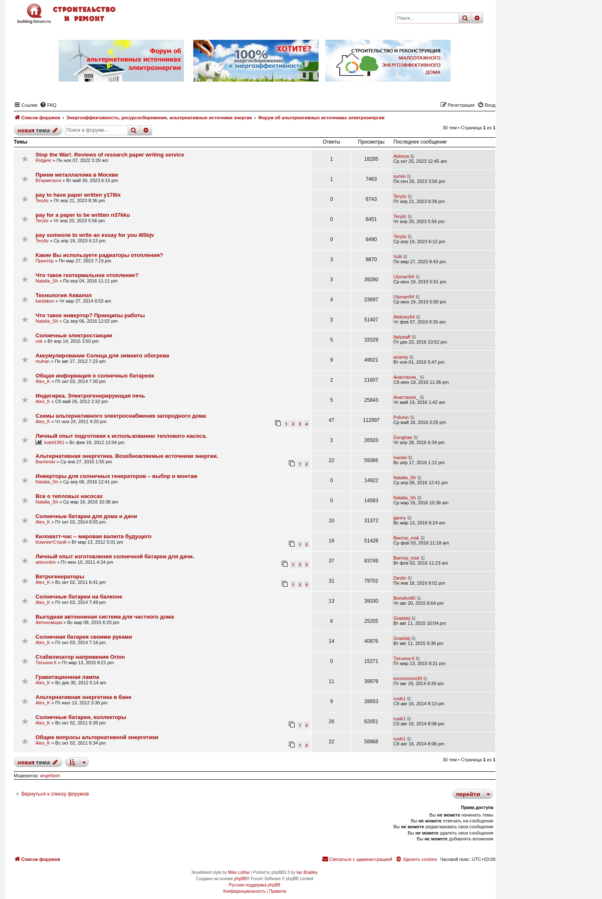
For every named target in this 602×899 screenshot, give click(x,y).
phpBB (240, 878)
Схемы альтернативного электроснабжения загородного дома (121, 416)
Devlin (399, 577)
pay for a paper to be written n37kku (83, 215)
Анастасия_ (405, 377)
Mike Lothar (239, 872)
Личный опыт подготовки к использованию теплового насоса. (121, 436)
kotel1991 (54, 442)
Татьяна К (46, 662)
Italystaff (402, 336)
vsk (39, 341)
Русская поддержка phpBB (254, 885)
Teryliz (42, 200)
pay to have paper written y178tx (78, 195)
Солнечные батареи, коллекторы (81, 717)
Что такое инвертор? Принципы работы (90, 315)
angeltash (50, 775)
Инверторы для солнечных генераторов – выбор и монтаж (116, 476)
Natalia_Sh (47, 280)
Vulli (397, 256)
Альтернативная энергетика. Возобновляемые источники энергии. (127, 456)
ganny (399, 517)
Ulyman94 (403, 276)
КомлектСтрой (51, 542)
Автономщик (49, 622)
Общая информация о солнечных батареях (95, 375)
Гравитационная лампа (67, 677)
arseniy (400, 357)
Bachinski (45, 461)
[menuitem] (48, 105)
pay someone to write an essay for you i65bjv (95, 235)
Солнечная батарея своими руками (84, 637)
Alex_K (43, 381)
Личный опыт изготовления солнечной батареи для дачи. (115, 556)
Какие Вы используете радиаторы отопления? (99, 255)
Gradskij (401, 618)
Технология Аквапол (64, 295)
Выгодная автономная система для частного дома (105, 617)
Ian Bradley (307, 872)
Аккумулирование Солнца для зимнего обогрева (102, 355)
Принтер (45, 260)
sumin (399, 176)
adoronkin (46, 562)
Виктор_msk (406, 537)
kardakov (45, 300)
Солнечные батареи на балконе (79, 596)
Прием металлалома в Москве (77, 175)
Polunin (401, 417)
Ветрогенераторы (60, 576)
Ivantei (400, 457)
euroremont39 (407, 678)
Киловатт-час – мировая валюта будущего (93, 536)
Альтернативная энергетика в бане (83, 697)
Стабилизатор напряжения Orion (80, 657)
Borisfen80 (404, 598)
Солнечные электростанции (74, 335)
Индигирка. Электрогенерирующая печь (90, 396)
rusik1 (399, 698)
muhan (43, 361)
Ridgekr (43, 160)
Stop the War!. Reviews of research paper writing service (110, 155)
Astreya (401, 156)
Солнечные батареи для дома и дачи (86, 516)
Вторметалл (48, 180)
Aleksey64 (404, 316)
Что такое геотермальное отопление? (87, 275)
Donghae (402, 437)
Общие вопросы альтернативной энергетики (97, 737)
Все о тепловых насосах (69, 496)
